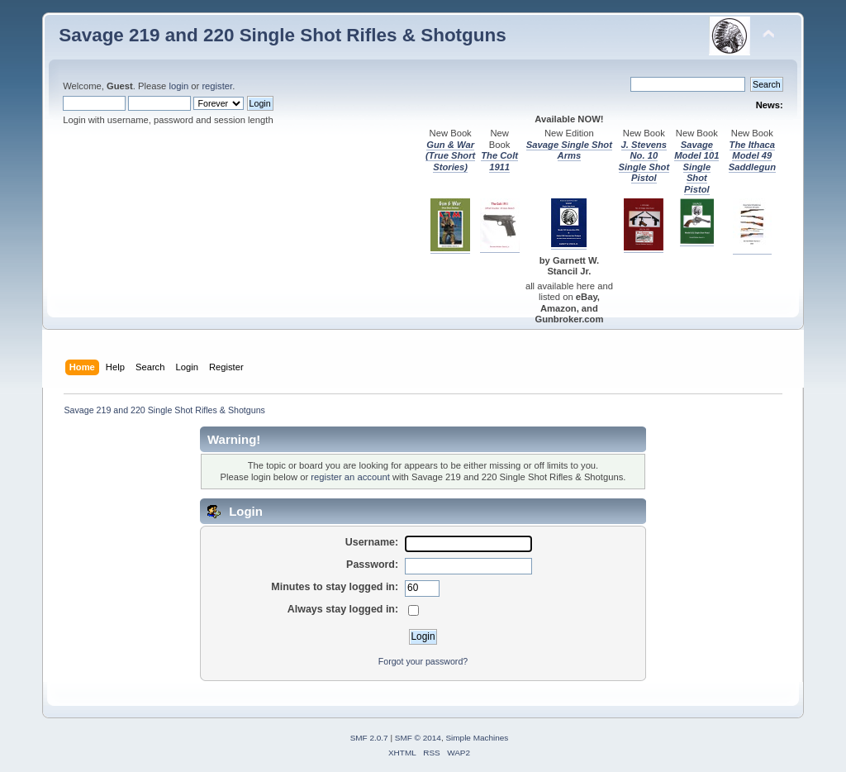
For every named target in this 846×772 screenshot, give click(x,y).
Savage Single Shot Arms (569, 150)
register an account (350, 477)
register (217, 86)
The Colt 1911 (499, 160)
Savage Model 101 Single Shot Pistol (696, 167)
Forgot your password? (423, 661)
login (178, 86)
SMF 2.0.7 (369, 737)
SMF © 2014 (418, 737)
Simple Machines (476, 737)
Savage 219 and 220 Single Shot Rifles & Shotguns (282, 35)
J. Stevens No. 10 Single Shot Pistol (644, 161)
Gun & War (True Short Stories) (450, 156)
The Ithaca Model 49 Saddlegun (752, 156)
